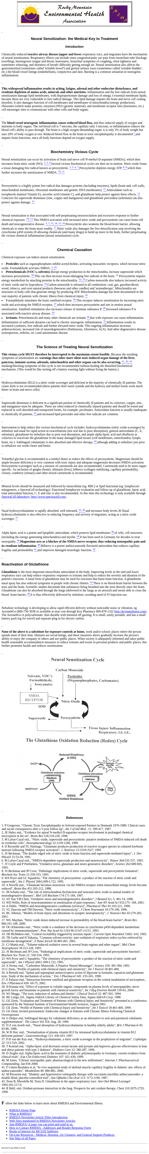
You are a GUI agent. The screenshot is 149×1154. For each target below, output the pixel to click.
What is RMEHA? (20, 1113)
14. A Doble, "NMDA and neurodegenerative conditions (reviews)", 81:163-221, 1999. (66, 906)
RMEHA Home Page (22, 1110)
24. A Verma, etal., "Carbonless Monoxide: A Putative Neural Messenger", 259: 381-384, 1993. (66, 965)
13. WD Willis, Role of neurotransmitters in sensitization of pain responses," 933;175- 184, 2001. (73, 902)
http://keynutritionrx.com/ (130, 611)
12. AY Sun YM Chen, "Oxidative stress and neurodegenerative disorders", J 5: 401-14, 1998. (67, 899)
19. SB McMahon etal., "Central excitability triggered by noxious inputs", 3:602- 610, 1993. (74, 934)
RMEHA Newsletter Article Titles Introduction (38, 1117)
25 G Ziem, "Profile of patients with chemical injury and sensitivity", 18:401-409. (61, 969)
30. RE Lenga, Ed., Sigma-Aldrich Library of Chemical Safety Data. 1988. (61, 997)
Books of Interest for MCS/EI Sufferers (33, 1131)
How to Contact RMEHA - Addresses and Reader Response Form (50, 1127)
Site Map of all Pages (22, 1138)
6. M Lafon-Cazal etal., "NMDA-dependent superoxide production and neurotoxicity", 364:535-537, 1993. (73, 860)
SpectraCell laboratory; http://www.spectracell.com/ (34, 496)
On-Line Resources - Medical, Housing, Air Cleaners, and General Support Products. (62, 1134)
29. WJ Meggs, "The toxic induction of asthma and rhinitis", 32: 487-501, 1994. (61, 993)
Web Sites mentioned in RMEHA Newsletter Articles (42, 1120)
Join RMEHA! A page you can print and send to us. (41, 1124)
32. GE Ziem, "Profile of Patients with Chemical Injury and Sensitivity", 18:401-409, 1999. (66, 1007)
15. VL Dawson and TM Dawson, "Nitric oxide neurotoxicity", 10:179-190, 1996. (64, 909)
